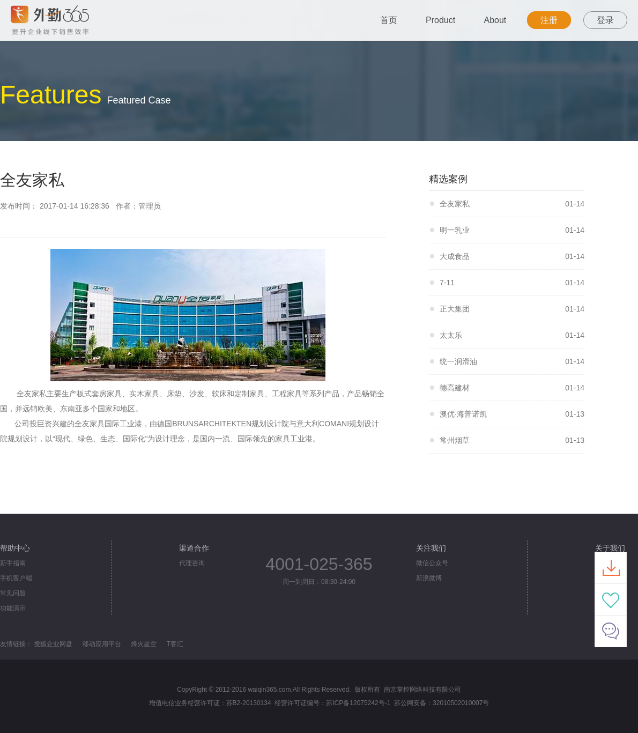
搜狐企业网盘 (53, 644)
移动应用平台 (102, 644)
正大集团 (455, 309)
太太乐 (451, 335)
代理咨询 (192, 563)
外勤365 (82, 20)
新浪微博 (429, 578)
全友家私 (455, 203)
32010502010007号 (461, 703)
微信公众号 (432, 563)
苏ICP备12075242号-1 (358, 703)
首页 (388, 20)
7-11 (447, 282)
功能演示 (13, 608)
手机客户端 (16, 578)
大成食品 (455, 256)
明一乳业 (455, 230)
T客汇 (174, 644)
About (495, 20)
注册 (549, 20)
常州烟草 (455, 440)
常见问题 (13, 593)
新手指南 (13, 563)
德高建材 (455, 387)
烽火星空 (144, 644)
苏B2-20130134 (248, 703)
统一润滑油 (458, 361)
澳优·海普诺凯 (463, 414)
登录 (605, 20)
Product (440, 20)
